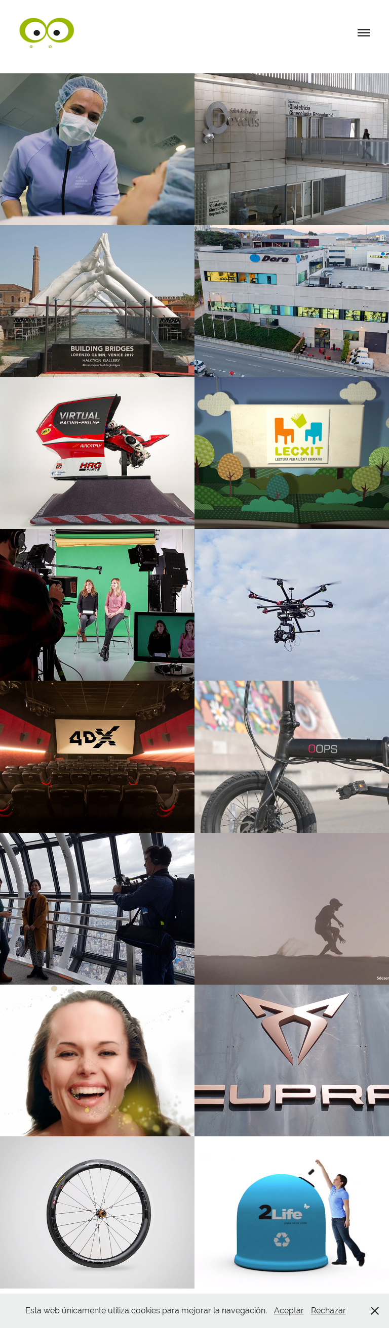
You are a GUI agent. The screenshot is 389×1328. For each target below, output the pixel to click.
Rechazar (328, 1310)
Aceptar (289, 1310)
